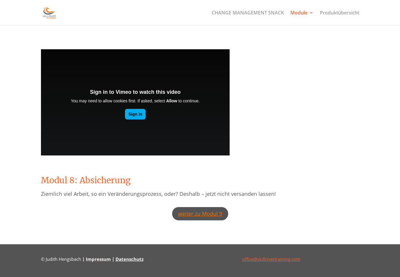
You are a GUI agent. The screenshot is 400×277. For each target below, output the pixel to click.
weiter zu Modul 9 (200, 213)
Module (298, 13)
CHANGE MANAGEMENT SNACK (248, 13)
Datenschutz (130, 259)
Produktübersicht (339, 13)
